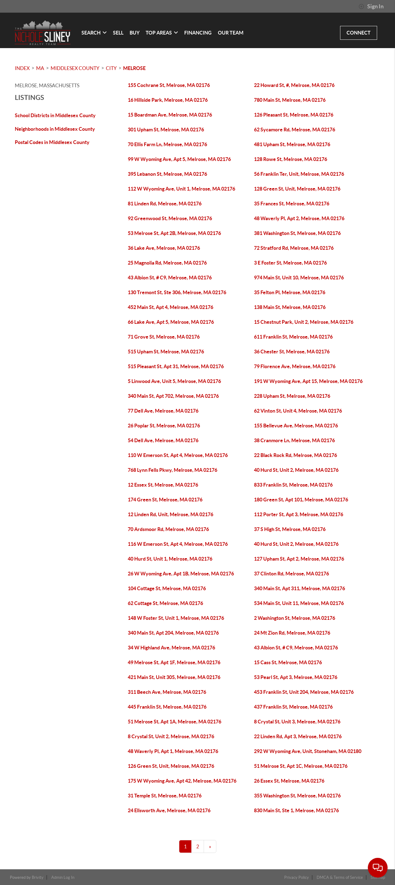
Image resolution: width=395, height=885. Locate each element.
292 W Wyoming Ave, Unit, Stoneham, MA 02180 (307, 751)
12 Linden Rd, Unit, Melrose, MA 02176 (170, 514)
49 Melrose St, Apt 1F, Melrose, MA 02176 (174, 662)
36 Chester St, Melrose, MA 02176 (292, 351)
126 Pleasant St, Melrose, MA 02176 (293, 114)
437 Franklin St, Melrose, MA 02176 (293, 706)
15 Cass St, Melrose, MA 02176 (288, 662)
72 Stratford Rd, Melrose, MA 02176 (294, 247)
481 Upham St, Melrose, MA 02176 (292, 144)
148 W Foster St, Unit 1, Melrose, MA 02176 (176, 617)
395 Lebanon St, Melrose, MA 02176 (167, 173)
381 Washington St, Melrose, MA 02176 (297, 233)
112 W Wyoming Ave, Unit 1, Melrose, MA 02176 (181, 188)
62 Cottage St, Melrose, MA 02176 (165, 603)
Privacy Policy (296, 877)
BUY (134, 32)
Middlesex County (75, 68)
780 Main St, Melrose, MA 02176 (290, 99)
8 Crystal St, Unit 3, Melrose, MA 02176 (297, 721)
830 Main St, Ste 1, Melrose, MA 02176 (296, 810)
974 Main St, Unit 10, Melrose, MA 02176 (299, 277)
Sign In (371, 6)
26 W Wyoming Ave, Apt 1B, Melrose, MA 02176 (181, 573)
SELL (118, 32)
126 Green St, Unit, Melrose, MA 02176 (171, 766)
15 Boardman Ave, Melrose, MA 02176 (170, 114)
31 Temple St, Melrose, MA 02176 (165, 795)
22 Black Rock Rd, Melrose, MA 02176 (295, 455)
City (111, 68)
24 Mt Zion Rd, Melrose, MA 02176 (292, 632)
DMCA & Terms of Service (340, 877)
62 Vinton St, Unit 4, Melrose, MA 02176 (298, 410)
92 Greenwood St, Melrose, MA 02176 (170, 218)
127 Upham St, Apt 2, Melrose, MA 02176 (299, 558)
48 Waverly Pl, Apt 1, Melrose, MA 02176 (173, 751)
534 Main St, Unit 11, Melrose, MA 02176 (299, 603)
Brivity (38, 877)
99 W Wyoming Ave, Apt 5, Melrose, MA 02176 (179, 159)
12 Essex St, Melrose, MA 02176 (163, 484)
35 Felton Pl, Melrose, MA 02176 (289, 292)
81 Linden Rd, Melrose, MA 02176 (165, 203)
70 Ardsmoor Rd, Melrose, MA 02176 (168, 529)
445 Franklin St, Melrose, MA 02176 (167, 706)
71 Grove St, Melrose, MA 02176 (164, 336)
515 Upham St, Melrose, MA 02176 (166, 351)
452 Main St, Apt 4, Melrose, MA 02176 (170, 307)
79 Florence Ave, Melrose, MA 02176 (294, 366)
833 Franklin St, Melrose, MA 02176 (293, 484)
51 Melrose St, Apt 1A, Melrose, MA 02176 (174, 721)
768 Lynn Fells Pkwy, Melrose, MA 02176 (172, 469)
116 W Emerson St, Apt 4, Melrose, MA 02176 (178, 543)
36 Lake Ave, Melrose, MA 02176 (164, 247)
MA (40, 68)
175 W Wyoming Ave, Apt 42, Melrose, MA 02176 (182, 780)
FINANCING (198, 32)
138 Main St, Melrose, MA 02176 (290, 307)
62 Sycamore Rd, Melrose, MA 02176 (294, 129)
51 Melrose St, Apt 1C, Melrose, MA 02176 (300, 766)
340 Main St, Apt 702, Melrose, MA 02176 (173, 395)
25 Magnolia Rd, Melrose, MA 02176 (167, 262)
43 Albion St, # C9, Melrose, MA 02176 (170, 277)
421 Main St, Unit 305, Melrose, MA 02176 (174, 677)
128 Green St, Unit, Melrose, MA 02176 (297, 188)
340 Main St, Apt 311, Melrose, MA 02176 (299, 588)
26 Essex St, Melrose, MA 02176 (289, 780)
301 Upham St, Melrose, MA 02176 (166, 129)
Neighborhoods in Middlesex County (55, 129)
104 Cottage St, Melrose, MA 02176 (167, 588)
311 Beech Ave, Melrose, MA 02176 (167, 691)
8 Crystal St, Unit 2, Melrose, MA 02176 (171, 736)
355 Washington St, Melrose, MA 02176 (297, 795)
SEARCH (94, 32)
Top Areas (162, 32)
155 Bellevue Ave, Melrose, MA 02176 (296, 425)
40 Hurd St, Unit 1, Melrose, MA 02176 (170, 558)
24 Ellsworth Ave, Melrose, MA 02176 (169, 810)
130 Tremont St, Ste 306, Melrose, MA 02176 (177, 292)
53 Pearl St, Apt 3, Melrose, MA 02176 (295, 677)
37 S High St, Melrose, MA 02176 (290, 529)
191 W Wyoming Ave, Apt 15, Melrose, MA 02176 (308, 381)
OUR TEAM (230, 32)
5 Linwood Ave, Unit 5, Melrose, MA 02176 (174, 381)
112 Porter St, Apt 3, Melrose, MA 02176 (298, 514)
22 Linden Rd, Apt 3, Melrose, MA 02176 (298, 736)
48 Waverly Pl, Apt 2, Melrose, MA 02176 (299, 218)
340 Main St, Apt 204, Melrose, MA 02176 (173, 632)
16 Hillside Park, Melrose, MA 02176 (168, 99)
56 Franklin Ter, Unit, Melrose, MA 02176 (299, 173)
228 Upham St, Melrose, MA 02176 (292, 395)
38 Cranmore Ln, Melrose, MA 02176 (294, 440)
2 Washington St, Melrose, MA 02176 (294, 617)
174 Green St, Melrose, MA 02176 (165, 499)
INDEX (22, 68)
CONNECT (359, 32)
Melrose (134, 68)
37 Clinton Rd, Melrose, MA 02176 (291, 573)
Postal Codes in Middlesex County (52, 142)
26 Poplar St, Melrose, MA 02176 (164, 425)
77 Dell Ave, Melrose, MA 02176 (163, 410)
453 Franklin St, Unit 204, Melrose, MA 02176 (304, 691)
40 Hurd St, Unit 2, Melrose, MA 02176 (296, 469)
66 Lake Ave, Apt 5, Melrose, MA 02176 (171, 321)
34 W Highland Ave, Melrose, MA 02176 (171, 647)
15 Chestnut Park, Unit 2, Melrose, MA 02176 (303, 321)
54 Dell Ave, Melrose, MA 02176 (163, 440)
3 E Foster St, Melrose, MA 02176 (290, 262)
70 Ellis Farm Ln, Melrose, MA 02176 (167, 144)
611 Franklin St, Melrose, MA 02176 (293, 336)
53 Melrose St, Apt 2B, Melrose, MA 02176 (174, 233)
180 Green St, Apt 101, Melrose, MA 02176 (301, 499)
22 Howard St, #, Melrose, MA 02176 (294, 85)
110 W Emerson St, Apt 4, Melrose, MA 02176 (178, 455)
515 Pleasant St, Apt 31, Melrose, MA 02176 (176, 366)
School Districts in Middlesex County (55, 115)
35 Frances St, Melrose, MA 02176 (291, 203)
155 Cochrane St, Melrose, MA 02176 (169, 85)
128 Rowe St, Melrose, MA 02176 (290, 159)
